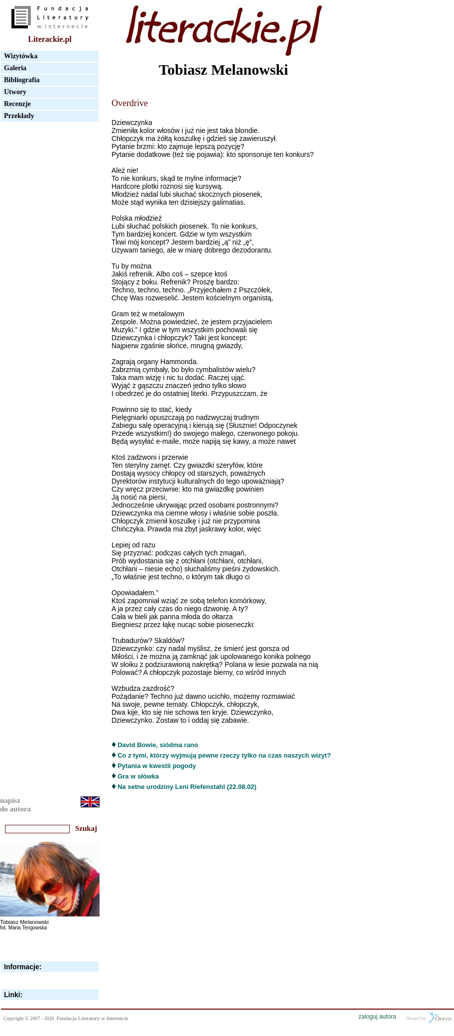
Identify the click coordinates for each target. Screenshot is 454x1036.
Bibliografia (22, 80)
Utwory (15, 92)
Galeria (15, 68)
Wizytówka (20, 56)
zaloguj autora (377, 1016)
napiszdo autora (15, 804)
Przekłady (19, 116)
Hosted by (429, 1018)
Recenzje (17, 104)
